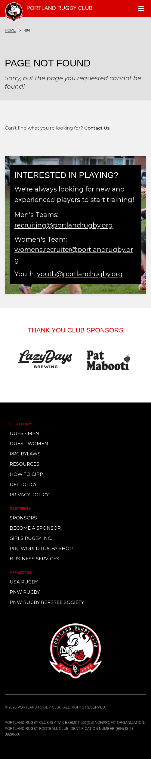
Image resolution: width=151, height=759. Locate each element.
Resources (24, 464)
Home (10, 30)
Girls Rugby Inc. (31, 538)
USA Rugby (24, 582)
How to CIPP (26, 474)
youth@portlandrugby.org (80, 274)
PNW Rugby (25, 592)
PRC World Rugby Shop (41, 548)
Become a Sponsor (35, 528)
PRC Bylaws (25, 454)
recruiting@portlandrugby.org (63, 225)
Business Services (34, 559)
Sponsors (23, 518)
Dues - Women (29, 443)
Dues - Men (24, 433)
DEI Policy (23, 484)
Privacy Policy (29, 494)
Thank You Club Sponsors (75, 330)
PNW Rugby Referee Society (47, 602)
